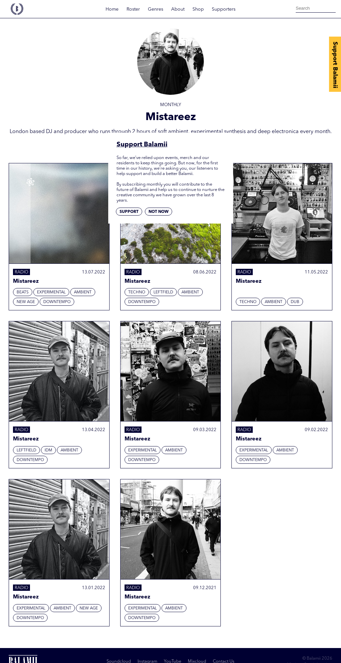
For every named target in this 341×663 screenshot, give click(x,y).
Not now (159, 212)
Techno (136, 292)
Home (112, 9)
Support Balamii (335, 65)
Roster (133, 9)
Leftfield (163, 292)
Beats (23, 292)
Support (129, 212)
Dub (295, 302)
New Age (26, 302)
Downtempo (57, 302)
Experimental (51, 292)
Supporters (223, 9)
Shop (198, 9)
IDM (48, 450)
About (177, 9)
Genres (155, 9)
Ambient (83, 292)
